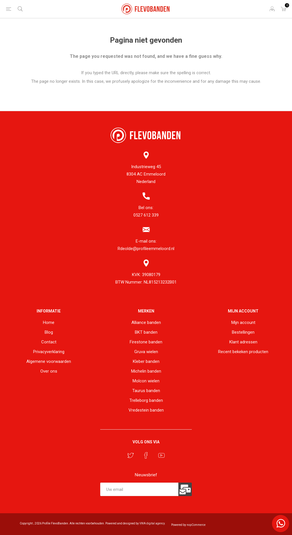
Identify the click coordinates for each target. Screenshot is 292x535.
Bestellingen (243, 332)
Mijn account (243, 322)
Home (48, 322)
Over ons (48, 371)
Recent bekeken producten (243, 351)
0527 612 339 (146, 215)
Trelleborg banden (146, 400)
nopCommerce (196, 524)
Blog (49, 332)
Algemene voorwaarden (48, 361)
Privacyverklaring (48, 351)
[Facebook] (146, 455)
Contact (48, 342)
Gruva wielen (146, 351)
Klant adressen (243, 342)
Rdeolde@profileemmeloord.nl (146, 248)
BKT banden (146, 332)
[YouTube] (161, 455)
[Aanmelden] (139, 489)
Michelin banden (146, 371)
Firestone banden (146, 342)
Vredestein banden (146, 410)
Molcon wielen (146, 380)
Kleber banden (146, 361)
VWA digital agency (152, 523)
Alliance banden (146, 322)
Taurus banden (146, 390)
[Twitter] (130, 455)
